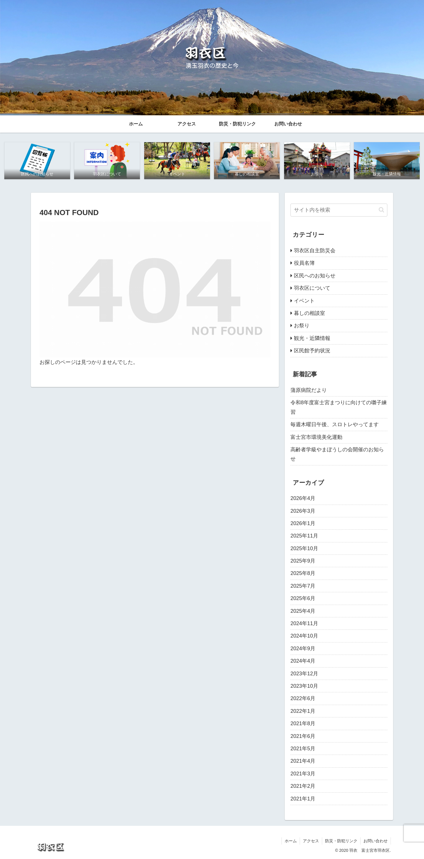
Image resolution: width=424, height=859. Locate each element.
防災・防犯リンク (341, 841)
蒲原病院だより (308, 390)
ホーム (291, 841)
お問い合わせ (375, 841)
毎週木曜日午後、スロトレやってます (334, 424)
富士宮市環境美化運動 (316, 437)
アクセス (311, 841)
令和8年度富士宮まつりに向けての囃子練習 (338, 407)
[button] (381, 209)
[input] (338, 210)
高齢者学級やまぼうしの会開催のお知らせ (337, 454)
